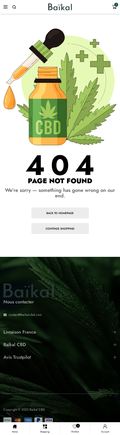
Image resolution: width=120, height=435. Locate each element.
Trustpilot (9, 366)
